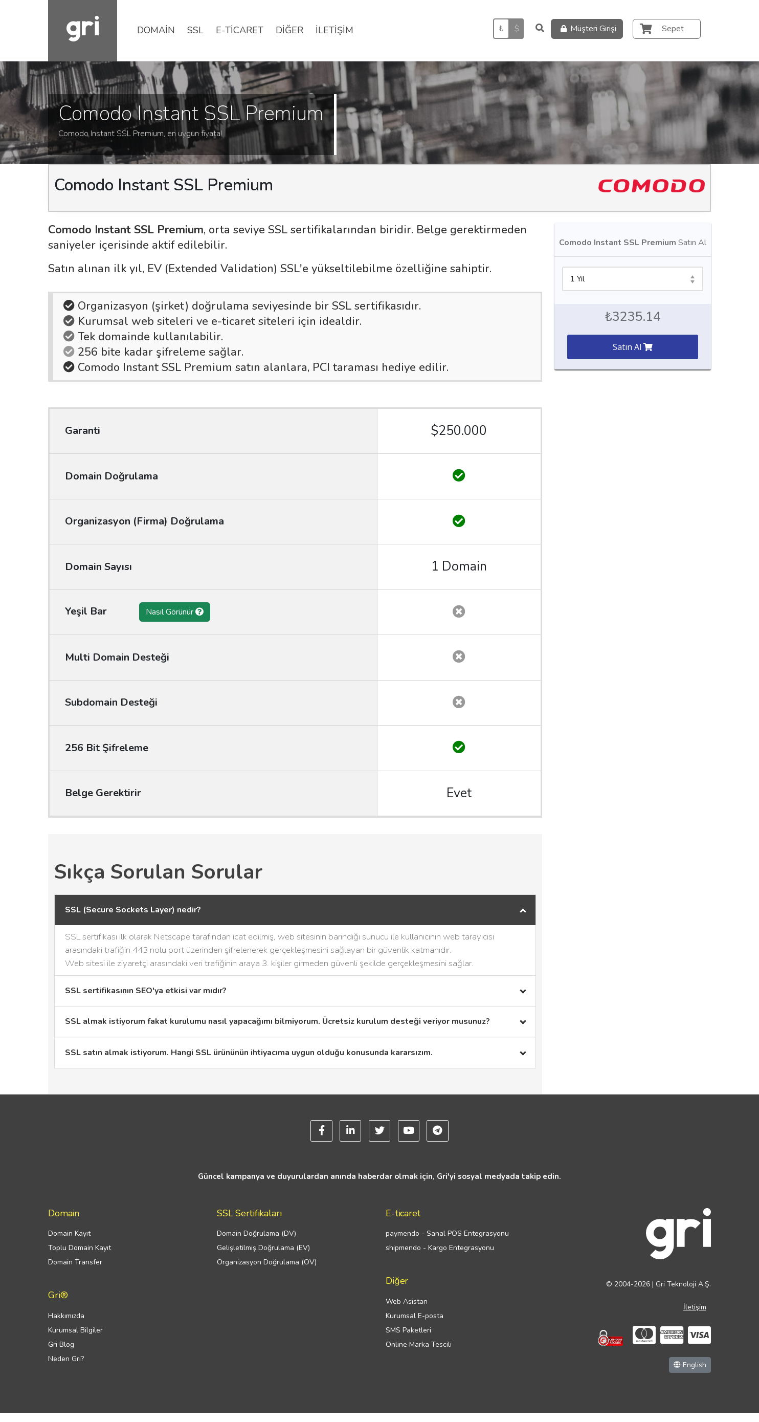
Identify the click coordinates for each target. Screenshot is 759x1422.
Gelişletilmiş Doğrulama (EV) (263, 1257)
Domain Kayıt (69, 1243)
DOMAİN (156, 30)
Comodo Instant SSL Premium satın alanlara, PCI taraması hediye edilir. (256, 367)
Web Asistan (407, 1311)
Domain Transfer (75, 1271)
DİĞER (289, 30)
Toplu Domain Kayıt (79, 1257)
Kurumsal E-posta (414, 1325)
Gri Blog (61, 1354)
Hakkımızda (66, 1325)
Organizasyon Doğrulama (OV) (267, 1271)
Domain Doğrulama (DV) (256, 1243)
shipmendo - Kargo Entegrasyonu (440, 1257)
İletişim (694, 1316)
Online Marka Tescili (419, 1354)
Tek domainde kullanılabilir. (143, 336)
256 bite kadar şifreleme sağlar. (153, 352)
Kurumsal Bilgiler (75, 1339)
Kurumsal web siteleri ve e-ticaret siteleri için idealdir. (212, 321)
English (690, 1374)
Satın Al (633, 347)
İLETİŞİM (334, 30)
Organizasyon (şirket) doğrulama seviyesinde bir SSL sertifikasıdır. (242, 306)
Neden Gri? (66, 1368)
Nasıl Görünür (175, 612)
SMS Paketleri (408, 1339)
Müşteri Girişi (586, 29)
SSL (195, 30)
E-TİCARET (239, 30)
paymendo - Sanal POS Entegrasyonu (447, 1243)
